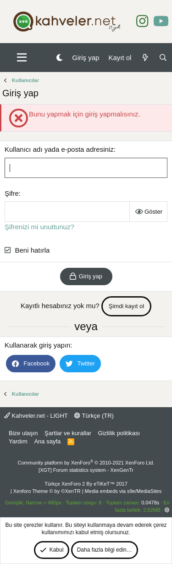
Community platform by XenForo (86, 462)
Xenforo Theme (47, 491)
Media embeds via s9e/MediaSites (123, 491)
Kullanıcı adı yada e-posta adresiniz (59, 149)
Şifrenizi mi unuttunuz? (39, 227)
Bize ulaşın (23, 433)
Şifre (12, 193)
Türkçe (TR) (94, 415)
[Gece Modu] (59, 57)
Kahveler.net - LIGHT (36, 415)
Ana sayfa (47, 441)
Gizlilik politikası (119, 433)
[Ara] (163, 57)
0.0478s (150, 502)
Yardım (18, 441)
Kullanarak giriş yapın (37, 345)
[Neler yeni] (145, 57)
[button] (22, 57)
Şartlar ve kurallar (67, 433)
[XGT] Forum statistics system (86, 470)
